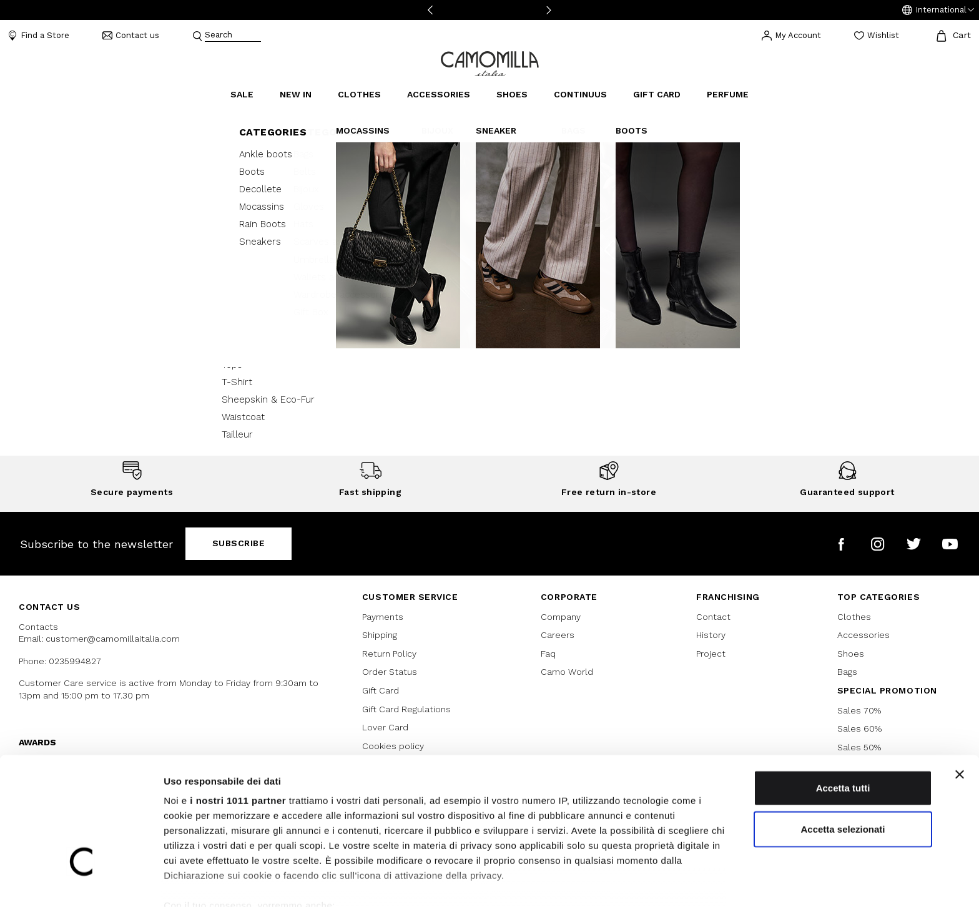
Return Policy (389, 654)
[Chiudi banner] (959, 712)
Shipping (379, 635)
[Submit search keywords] (197, 35)
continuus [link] (580, 94)
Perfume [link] (728, 94)
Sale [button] (241, 94)
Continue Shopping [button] (489, 321)
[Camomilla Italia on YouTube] (950, 544)
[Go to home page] (490, 63)
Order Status (389, 672)
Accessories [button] (438, 94)
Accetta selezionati (842, 767)
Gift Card (380, 690)
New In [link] (296, 94)
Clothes (854, 617)
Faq (548, 654)
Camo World (567, 672)
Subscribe (238, 543)
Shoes (850, 654)
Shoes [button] (512, 94)
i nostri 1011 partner (238, 738)
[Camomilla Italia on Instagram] (877, 544)
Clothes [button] (359, 94)
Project (711, 654)
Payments (382, 617)
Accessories (863, 635)
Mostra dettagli (657, 882)
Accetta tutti (843, 726)
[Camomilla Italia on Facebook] (841, 544)
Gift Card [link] (657, 94)
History (711, 635)
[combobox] (233, 36)
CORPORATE (569, 597)
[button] (938, 10)
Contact (713, 617)
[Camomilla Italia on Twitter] (914, 544)
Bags (847, 672)
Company (561, 617)
